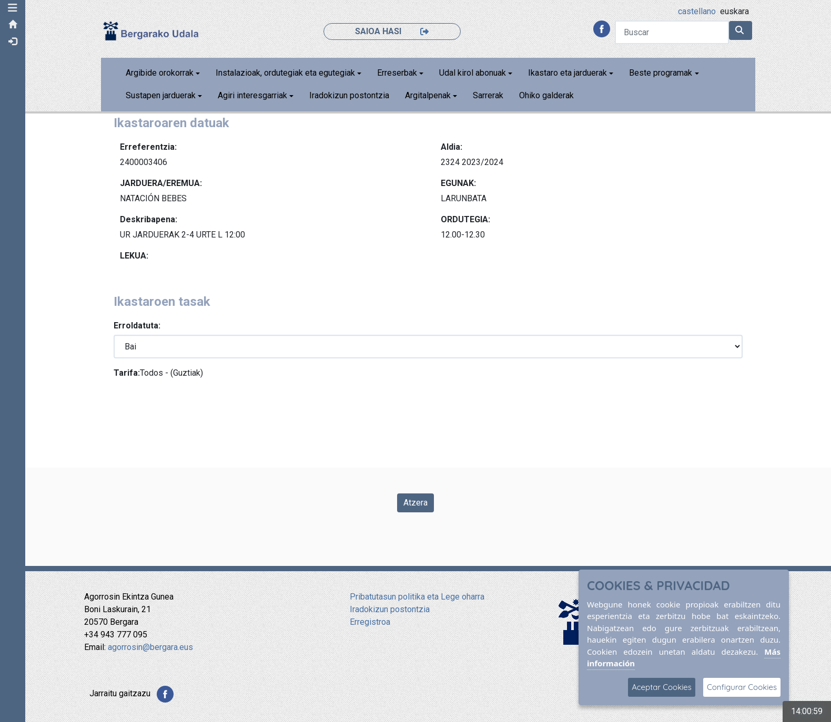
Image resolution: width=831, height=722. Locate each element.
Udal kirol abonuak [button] (473, 73)
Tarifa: (127, 373)
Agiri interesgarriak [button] (253, 95)
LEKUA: (134, 256)
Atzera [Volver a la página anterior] (415, 503)
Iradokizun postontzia (350, 95)
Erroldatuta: (137, 326)
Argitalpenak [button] (428, 95)
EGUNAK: (459, 183)
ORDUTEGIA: (466, 219)
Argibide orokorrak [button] (160, 73)
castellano (697, 11)
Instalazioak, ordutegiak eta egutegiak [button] (286, 73)
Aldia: (452, 147)
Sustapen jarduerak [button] (161, 95)
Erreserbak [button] (398, 73)
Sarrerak (488, 95)
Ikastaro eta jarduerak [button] (568, 73)
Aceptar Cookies (662, 687)
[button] (13, 8)
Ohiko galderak (547, 95)
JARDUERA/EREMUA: (161, 183)
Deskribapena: (149, 219)
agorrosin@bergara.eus (150, 647)
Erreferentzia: (148, 147)
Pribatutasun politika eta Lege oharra (417, 597)
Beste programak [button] (661, 73)
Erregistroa (370, 622)
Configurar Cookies (742, 687)
